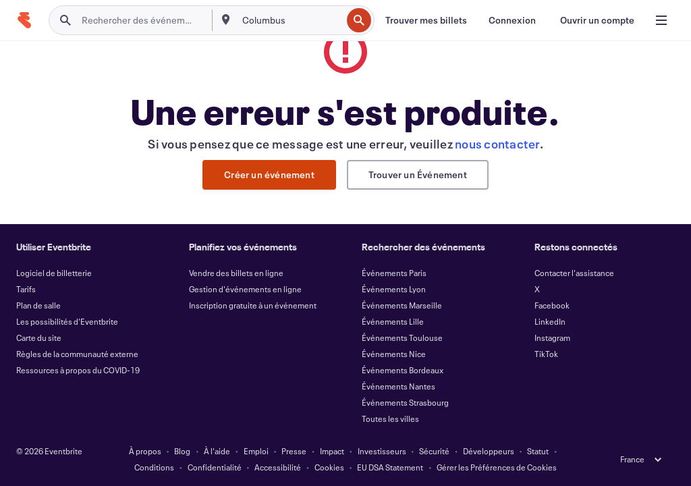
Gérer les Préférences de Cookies (497, 467)
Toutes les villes (390, 418)
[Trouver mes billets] (426, 20)
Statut (538, 451)
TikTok (546, 353)
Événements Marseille (402, 305)
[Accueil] (24, 20)
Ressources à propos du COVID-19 (78, 369)
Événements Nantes (398, 386)
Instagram (552, 337)
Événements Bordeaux (402, 369)
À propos (145, 451)
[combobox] (291, 20)
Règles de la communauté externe (77, 353)
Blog (182, 451)
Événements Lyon (394, 289)
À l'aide (217, 451)
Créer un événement (269, 174)
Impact (332, 451)
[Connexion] (512, 20)
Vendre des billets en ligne (236, 272)
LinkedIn (549, 321)
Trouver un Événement (417, 174)
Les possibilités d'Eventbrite (67, 321)
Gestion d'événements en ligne (245, 289)
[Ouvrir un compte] (597, 20)
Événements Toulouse (402, 337)
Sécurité (434, 451)
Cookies (329, 467)
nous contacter (497, 144)
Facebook (552, 305)
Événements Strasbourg (405, 402)
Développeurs (488, 451)
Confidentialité (215, 467)
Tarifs (26, 289)
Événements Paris (394, 272)
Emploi (256, 451)
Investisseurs (382, 451)
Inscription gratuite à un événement (252, 305)
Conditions (154, 467)
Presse (293, 451)
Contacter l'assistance (574, 272)
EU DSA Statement (390, 467)
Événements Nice (394, 353)
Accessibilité (277, 467)
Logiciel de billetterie (54, 272)
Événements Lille (393, 321)
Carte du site (38, 337)
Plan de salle (38, 305)
